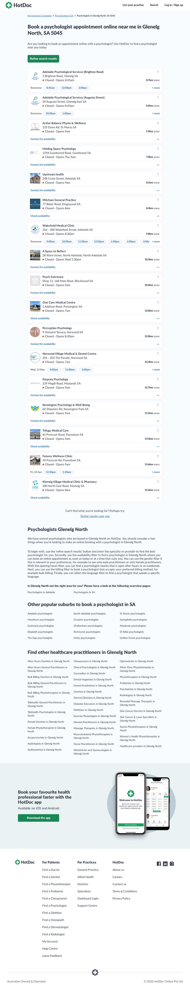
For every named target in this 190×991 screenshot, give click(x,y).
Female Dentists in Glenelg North (46, 722)
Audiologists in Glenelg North (44, 744)
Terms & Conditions (125, 891)
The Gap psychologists (40, 638)
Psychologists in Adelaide (41, 592)
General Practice (87, 869)
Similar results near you (95, 516)
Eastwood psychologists (41, 626)
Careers (117, 877)
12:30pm (51, 472)
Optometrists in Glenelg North (136, 661)
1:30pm (67, 472)
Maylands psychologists (133, 626)
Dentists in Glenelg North (88, 692)
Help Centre (50, 948)
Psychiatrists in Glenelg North (136, 689)
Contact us (119, 884)
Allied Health (85, 877)
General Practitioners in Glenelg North (95, 722)
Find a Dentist (51, 877)
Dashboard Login (88, 898)
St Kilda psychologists (132, 632)
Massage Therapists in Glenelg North (94, 728)
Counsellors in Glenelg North (89, 673)
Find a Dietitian (52, 912)
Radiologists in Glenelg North (136, 695)
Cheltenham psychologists (88, 626)
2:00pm (83, 88)
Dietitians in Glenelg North (88, 710)
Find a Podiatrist (52, 891)
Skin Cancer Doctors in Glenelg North (141, 711)
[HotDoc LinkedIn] (165, 863)
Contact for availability (95, 139)
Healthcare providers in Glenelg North (141, 746)
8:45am (50, 88)
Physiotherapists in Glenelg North (138, 677)
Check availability (95, 216)
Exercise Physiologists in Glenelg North (95, 716)
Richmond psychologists (87, 632)
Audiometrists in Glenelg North (45, 750)
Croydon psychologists (86, 620)
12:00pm (67, 88)
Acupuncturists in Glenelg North (45, 737)
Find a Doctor (51, 869)
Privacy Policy (121, 898)
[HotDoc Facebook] (159, 863)
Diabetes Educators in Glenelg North (94, 704)
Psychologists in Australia (39, 16)
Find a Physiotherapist (56, 884)
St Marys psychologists (132, 613)
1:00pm (66, 113)
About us (118, 869)
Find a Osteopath (53, 920)
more (156, 88)
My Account (50, 941)
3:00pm (147, 241)
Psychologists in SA (64, 16)
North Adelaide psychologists (90, 613)
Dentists (82, 884)
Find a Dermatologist (55, 927)
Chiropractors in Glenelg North (91, 661)
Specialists (84, 891)
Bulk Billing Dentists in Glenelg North (48, 677)
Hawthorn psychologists (41, 620)
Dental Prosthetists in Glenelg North (94, 685)
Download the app (38, 818)
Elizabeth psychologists (40, 632)
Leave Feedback (52, 955)
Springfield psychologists (133, 620)
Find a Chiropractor (54, 898)
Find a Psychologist (54, 905)
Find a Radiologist (53, 934)
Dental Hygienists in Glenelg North (93, 679)
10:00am (51, 113)
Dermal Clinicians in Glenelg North (92, 698)
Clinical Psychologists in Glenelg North (95, 667)
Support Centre (87, 905)
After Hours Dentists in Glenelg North (49, 661)
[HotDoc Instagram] (171, 863)
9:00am (50, 241)
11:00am (83, 241)
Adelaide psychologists (40, 613)
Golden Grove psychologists (135, 638)
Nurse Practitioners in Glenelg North (94, 744)
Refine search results (43, 58)
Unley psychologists (84, 638)
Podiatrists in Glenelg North (135, 683)
